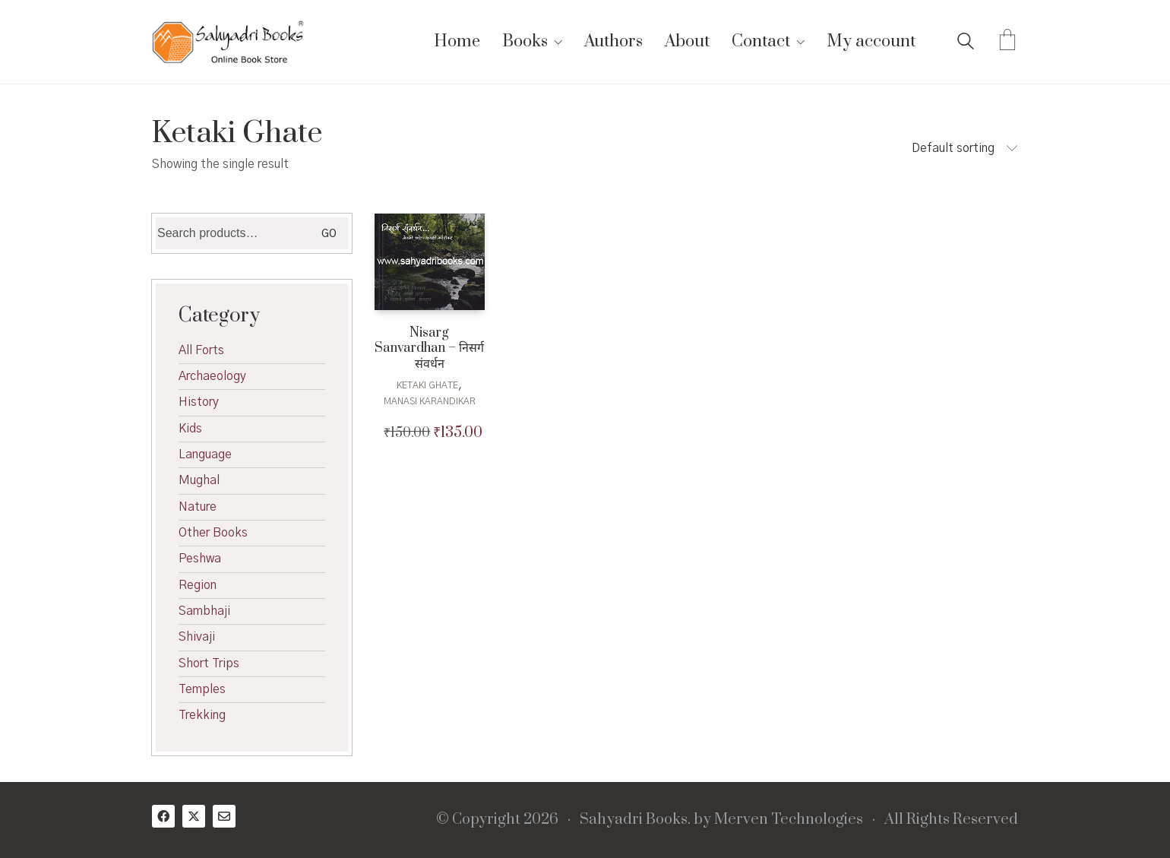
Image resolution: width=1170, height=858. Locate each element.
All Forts (201, 350)
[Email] (224, 816)
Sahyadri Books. (635, 820)
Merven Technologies (788, 820)
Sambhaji (204, 611)
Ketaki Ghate (427, 385)
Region (198, 585)
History (199, 402)
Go (329, 234)
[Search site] (965, 43)
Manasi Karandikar (430, 401)
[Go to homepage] (228, 42)
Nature (198, 507)
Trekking (202, 715)
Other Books (213, 533)
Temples (202, 689)
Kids (190, 429)
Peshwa (200, 558)
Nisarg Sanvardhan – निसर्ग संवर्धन (429, 348)
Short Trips (209, 663)
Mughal (199, 480)
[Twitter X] (193, 816)
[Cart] (1007, 42)
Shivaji (197, 637)
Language (205, 454)
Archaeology (212, 376)
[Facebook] (163, 816)
